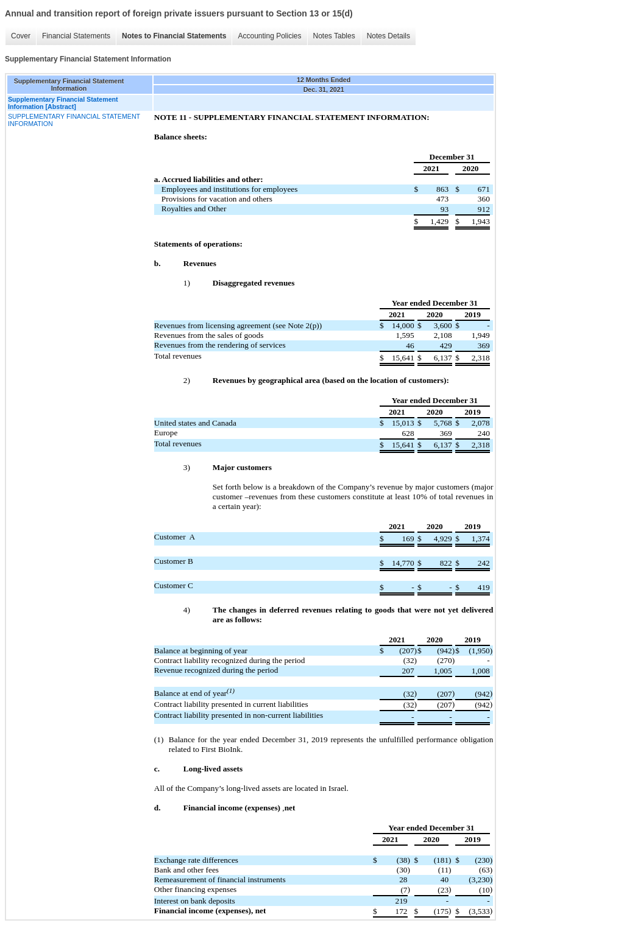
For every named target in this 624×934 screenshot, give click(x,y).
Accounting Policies (269, 36)
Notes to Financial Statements (174, 36)
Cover (20, 36)
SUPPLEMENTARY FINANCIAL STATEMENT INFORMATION (74, 120)
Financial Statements (76, 36)
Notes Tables (334, 36)
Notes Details (388, 36)
